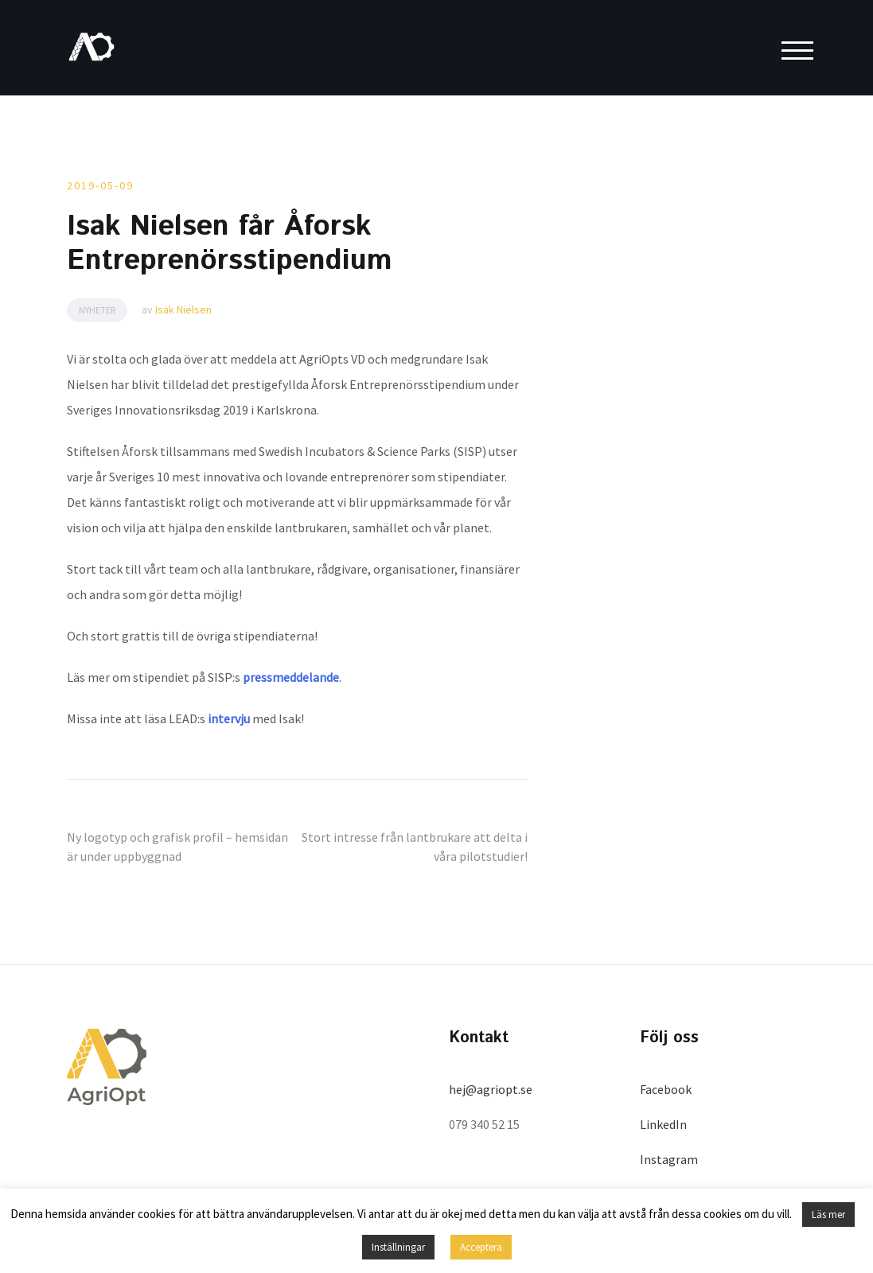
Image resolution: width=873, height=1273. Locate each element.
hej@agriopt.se (490, 1089)
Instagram (669, 1159)
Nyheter (97, 310)
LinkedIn (663, 1124)
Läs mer (828, 1214)
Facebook (666, 1089)
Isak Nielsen (183, 309)
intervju (229, 718)
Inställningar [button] (398, 1247)
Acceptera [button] (481, 1247)
